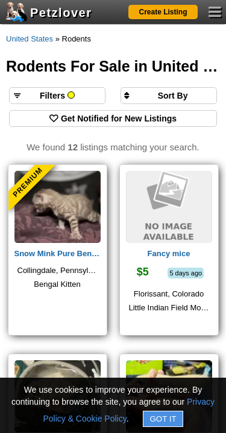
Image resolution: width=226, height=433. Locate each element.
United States (29, 38)
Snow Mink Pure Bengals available (57, 253)
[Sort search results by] (168, 95)
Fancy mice (169, 253)
